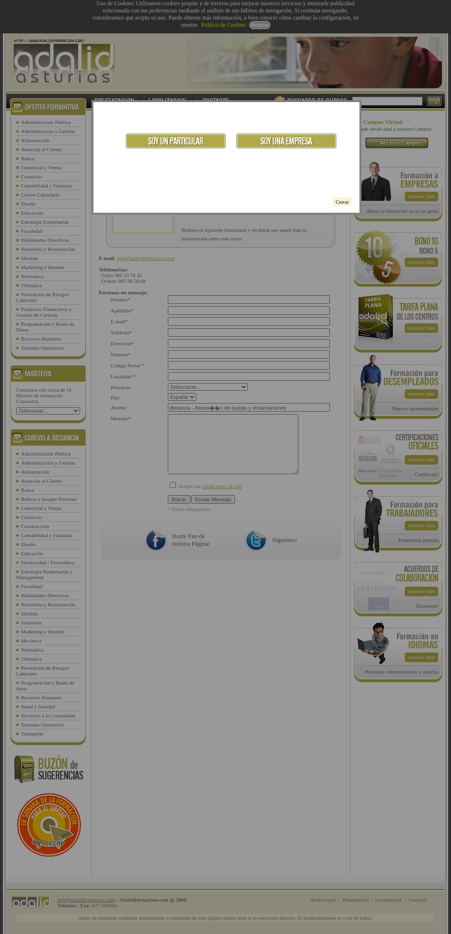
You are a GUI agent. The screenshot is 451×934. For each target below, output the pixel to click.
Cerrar (342, 202)
